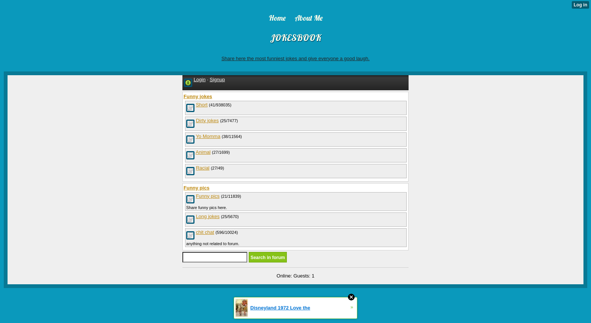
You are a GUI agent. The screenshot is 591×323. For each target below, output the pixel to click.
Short (202, 105)
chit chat (205, 232)
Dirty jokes (207, 120)
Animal (203, 152)
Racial (203, 168)
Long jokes (208, 216)
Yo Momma (208, 136)
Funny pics (208, 196)
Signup (217, 79)
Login (200, 79)
